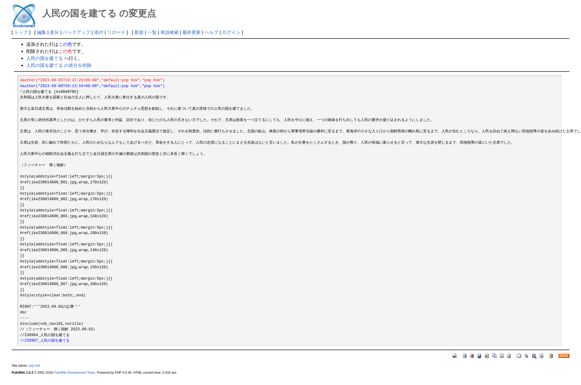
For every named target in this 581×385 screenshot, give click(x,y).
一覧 (152, 32)
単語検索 (169, 32)
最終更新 (191, 32)
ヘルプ (211, 32)
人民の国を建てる (44, 58)
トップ (21, 32)
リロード (116, 32)
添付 (98, 32)
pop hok (34, 365)
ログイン (231, 32)
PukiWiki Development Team (74, 372)
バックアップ (76, 32)
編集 (41, 32)
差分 (54, 32)
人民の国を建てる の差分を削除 (59, 65)
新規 (139, 32)
